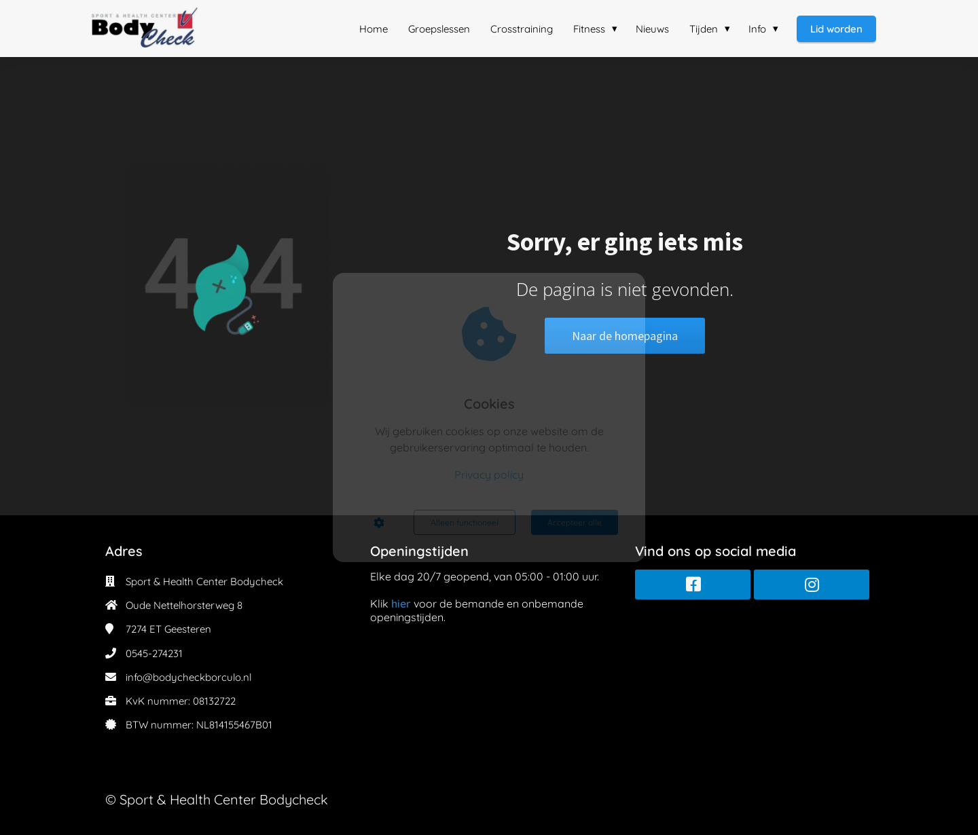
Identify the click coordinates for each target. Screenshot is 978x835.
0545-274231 (154, 653)
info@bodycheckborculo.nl (188, 677)
